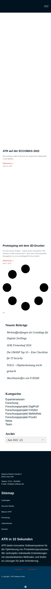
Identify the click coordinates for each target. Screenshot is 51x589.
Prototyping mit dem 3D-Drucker (24, 245)
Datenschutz (32, 569)
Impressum (18, 569)
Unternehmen (6, 523)
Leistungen (5, 500)
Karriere (4, 529)
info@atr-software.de (15, 484)
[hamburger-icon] (46, 6)
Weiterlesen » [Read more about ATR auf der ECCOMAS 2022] (8, 163)
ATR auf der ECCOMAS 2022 (21, 150)
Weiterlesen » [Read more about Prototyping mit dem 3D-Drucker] (8, 261)
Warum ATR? (6, 512)
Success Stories (7, 506)
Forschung (5, 518)
